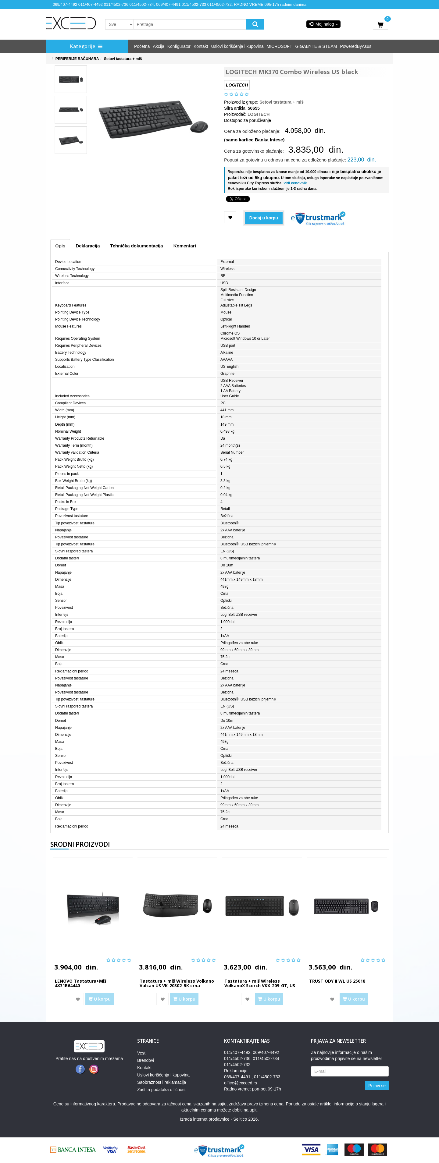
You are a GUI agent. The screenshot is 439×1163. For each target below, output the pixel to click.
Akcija (158, 46)
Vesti (141, 1053)
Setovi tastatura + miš (123, 59)
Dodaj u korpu (263, 217)
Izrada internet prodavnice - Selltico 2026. (219, 1119)
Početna (142, 46)
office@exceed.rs (240, 1082)
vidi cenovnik (295, 183)
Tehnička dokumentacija (136, 245)
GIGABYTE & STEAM (316, 46)
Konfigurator (179, 46)
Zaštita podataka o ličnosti (162, 1089)
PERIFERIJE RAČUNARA (77, 59)
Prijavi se (377, 1085)
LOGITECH (258, 114)
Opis (60, 245)
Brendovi (145, 1060)
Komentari (184, 245)
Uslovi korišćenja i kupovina (237, 46)
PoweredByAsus (355, 46)
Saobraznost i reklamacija (161, 1082)
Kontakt (201, 46)
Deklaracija (88, 245)
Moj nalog (323, 24)
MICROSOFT (279, 46)
